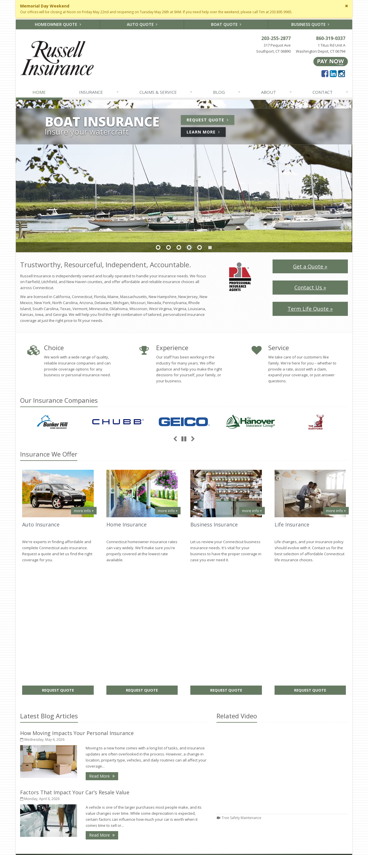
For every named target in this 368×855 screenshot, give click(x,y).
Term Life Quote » (310, 308)
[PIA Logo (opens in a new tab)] (240, 276)
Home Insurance (126, 524)
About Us (226, 763)
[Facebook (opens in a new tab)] (324, 73)
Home (39, 92)
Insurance (99, 92)
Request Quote (210, 121)
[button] (210, 247)
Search (75, 846)
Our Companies (59, 400)
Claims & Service (166, 92)
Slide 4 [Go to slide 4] (189, 247)
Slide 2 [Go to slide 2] (168, 247)
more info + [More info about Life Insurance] (336, 510)
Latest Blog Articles (49, 588)
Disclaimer (112, 846)
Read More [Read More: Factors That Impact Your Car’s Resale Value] (103, 707)
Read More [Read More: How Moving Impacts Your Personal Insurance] (103, 648)
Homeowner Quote (58, 24)
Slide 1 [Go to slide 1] (158, 247)
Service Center (226, 781)
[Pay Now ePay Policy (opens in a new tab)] (330, 61)
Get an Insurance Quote (226, 799)
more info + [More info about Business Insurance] (252, 510)
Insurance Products (226, 790)
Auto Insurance (41, 524)
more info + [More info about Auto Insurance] (84, 510)
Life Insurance (292, 524)
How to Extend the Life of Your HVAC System (142, 810)
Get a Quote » (310, 266)
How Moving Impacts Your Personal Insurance (77, 605)
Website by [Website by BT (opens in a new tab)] (164, 846)
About (276, 92)
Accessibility (136, 846)
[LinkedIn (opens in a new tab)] (333, 73)
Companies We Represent (226, 809)
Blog (227, 92)
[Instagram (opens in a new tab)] (341, 73)
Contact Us (226, 772)
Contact (331, 92)
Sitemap (74, 806)
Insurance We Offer (48, 454)
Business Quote (310, 24)
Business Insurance (214, 524)
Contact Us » (310, 287)
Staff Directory (226, 818)
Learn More (206, 133)
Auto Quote (142, 24)
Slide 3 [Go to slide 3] (179, 247)
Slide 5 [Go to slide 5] (199, 247)
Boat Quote (226, 24)
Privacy (92, 846)
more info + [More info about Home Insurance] (168, 510)
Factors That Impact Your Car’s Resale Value (74, 664)
